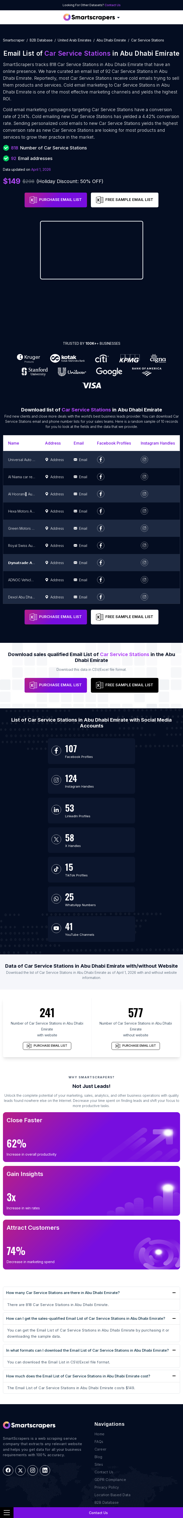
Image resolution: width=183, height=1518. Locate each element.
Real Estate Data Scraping (25, 1435)
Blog (98, 1368)
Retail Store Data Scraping (26, 1473)
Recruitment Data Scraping (26, 1458)
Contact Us (113, 5)
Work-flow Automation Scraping (30, 1488)
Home (100, 1345)
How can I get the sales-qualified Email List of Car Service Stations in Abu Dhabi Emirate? (85, 1229)
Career (101, 1360)
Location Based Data (113, 1406)
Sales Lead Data (17, 1442)
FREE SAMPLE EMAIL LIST (124, 200)
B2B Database (41, 40)
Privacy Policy (107, 1398)
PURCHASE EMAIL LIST (56, 200)
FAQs (99, 1353)
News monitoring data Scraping (30, 1465)
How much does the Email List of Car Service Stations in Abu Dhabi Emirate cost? (78, 1287)
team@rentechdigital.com (121, 1443)
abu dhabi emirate (111, 40)
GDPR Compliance (110, 1391)
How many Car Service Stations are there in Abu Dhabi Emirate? (63, 1203)
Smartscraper (14, 40)
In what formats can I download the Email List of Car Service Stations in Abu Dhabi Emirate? (87, 1261)
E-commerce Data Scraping (26, 1450)
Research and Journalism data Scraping (37, 1480)
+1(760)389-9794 (114, 1435)
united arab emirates (74, 40)
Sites (99, 1375)
